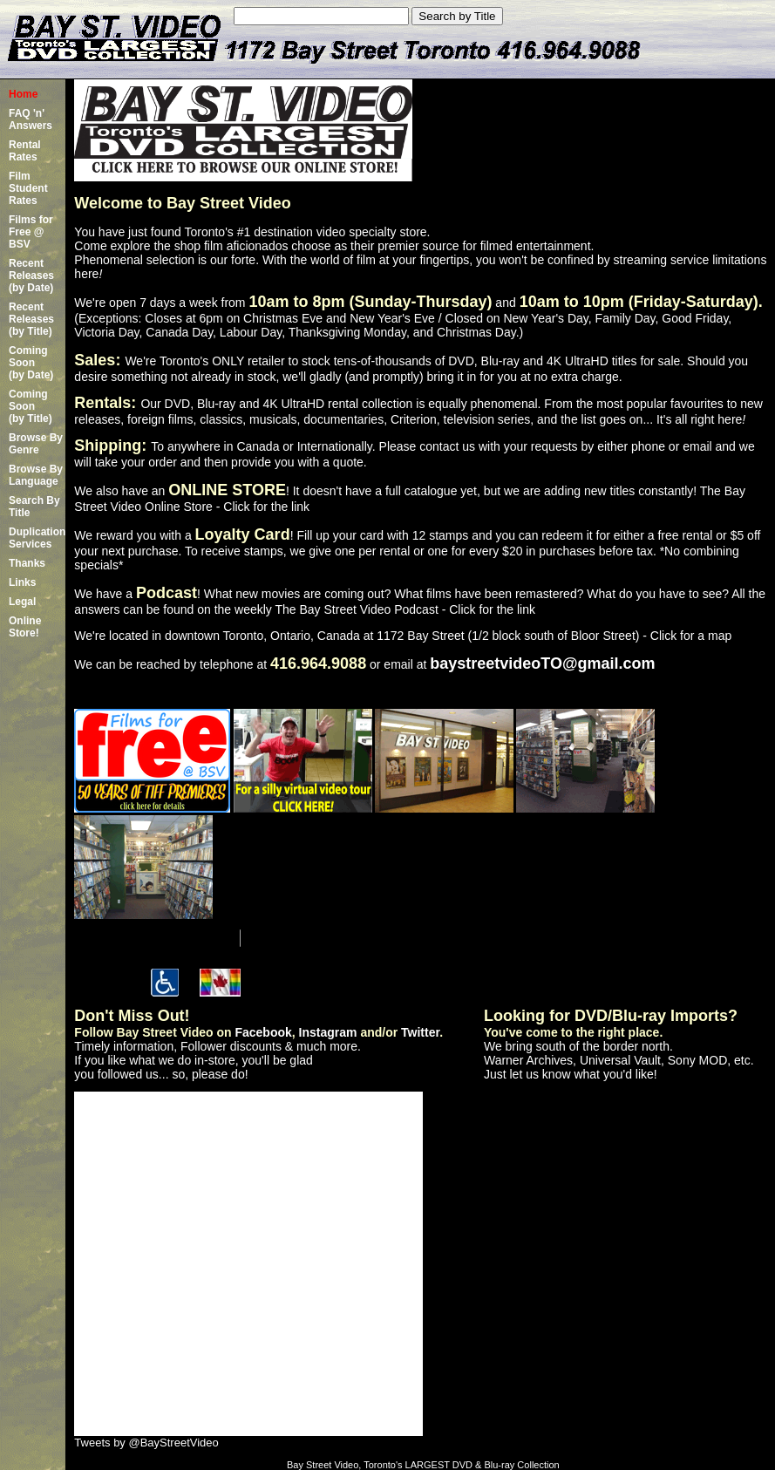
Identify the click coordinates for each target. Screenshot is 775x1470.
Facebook (263, 1032)
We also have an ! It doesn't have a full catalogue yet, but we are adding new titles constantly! (386, 491)
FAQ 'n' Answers (30, 119)
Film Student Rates (28, 188)
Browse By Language (36, 475)
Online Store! (25, 627)
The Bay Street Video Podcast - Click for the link (405, 609)
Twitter (420, 1032)
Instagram (328, 1032)
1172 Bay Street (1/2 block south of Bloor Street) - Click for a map (554, 636)
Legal (22, 601)
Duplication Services (37, 538)
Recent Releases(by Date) (31, 275)
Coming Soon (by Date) (31, 362)
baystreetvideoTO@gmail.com (542, 663)
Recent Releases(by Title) (31, 319)
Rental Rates (25, 151)
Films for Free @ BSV (31, 232)
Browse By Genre (36, 444)
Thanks (27, 563)
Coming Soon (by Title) (30, 406)
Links (22, 582)
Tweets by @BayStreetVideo (146, 1442)
